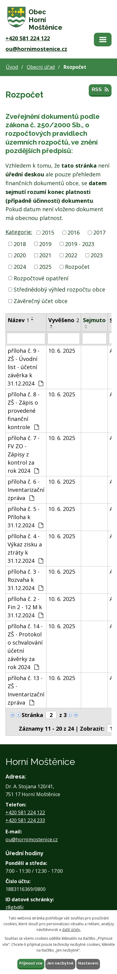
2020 (20, 255)
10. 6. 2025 (61, 350)
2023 (97, 255)
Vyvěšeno (63, 320)
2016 (73, 232)
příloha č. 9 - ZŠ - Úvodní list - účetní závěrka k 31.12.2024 (25, 367)
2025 (45, 266)
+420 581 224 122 (27, 38)
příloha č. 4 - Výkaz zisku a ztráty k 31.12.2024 (25, 548)
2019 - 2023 (79, 243)
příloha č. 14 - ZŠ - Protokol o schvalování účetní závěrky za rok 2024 (25, 646)
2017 (99, 232)
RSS (100, 89)
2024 (20, 266)
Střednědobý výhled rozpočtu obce (59, 289)
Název (18, 320)
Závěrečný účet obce (40, 301)
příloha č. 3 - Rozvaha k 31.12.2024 (25, 580)
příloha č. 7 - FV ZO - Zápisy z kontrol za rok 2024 (24, 454)
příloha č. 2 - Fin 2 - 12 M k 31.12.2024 (25, 607)
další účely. (71, 929)
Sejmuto (94, 320)
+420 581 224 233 (25, 820)
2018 (20, 243)
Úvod (12, 67)
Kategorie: (18, 231)
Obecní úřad (41, 67)
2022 (71, 255)
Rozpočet (77, 266)
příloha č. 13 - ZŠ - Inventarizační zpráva (26, 690)
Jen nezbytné (60, 963)
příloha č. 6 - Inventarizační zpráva (26, 490)
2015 (48, 232)
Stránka (32, 715)
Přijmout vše (31, 963)
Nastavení (88, 963)
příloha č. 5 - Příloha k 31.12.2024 (25, 517)
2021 (45, 255)
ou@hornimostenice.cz (36, 48)
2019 (45, 243)
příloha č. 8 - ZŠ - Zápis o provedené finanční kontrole (24, 411)
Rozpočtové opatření (41, 278)
